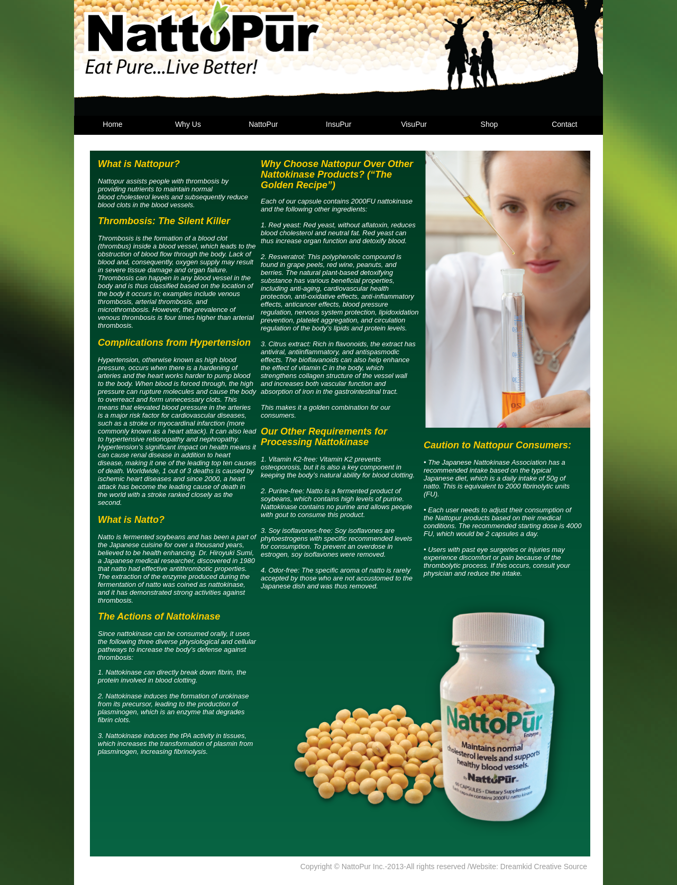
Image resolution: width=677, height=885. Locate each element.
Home (112, 124)
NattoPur (263, 124)
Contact (564, 124)
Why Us (188, 124)
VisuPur (414, 124)
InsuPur (338, 124)
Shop (489, 124)
